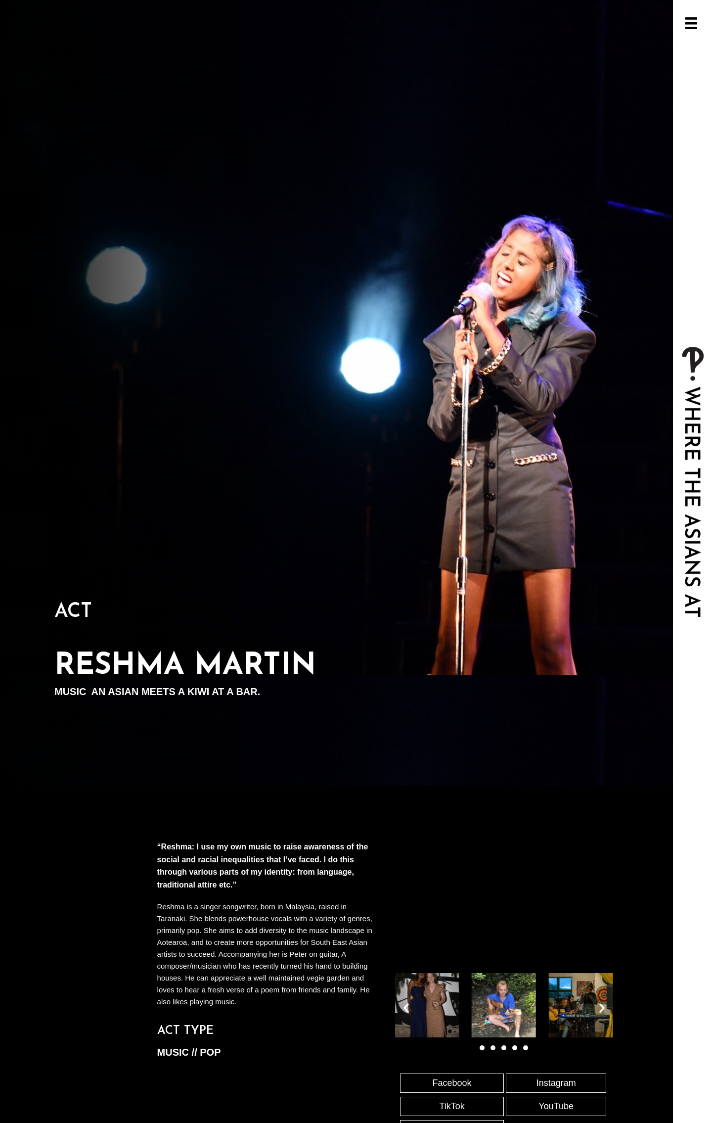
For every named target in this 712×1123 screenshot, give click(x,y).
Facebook (452, 1083)
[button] (406, 1007)
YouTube (556, 1106)
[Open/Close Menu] (691, 23)
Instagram (556, 1083)
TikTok (451, 1106)
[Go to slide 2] (492, 1047)
